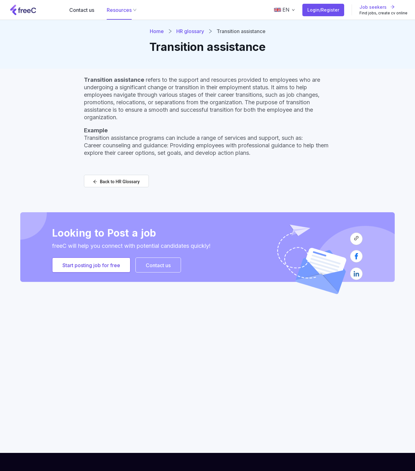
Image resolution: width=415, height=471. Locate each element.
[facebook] (356, 258)
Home (157, 31)
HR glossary (190, 31)
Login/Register (323, 9)
